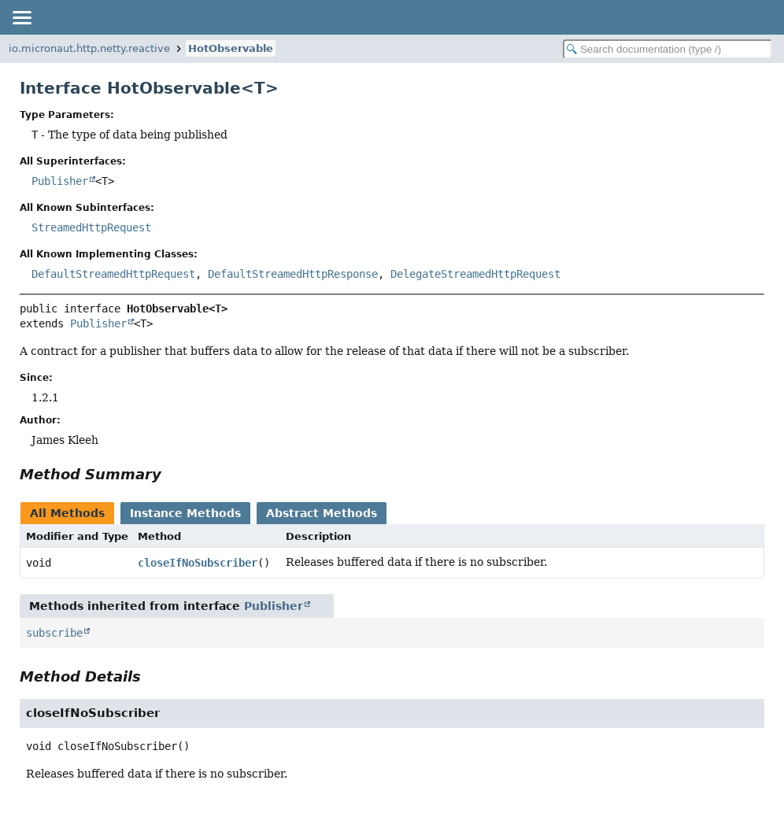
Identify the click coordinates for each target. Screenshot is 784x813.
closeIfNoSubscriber (197, 562)
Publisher (59, 181)
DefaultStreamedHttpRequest (113, 274)
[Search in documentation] (667, 49)
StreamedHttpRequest (91, 227)
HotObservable (230, 48)
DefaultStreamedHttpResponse (293, 274)
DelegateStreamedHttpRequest (475, 274)
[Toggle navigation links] (21, 17)
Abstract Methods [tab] (321, 513)
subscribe (54, 632)
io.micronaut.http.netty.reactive (89, 48)
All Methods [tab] (67, 513)
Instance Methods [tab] (185, 513)
